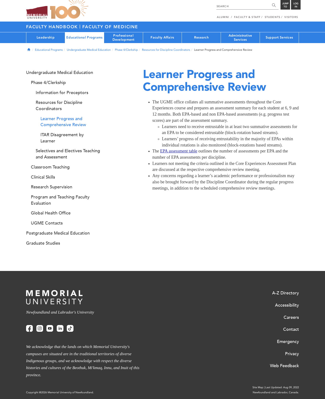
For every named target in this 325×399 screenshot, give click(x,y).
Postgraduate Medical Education (58, 233)
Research (201, 37)
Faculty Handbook (52, 26)
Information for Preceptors (62, 92)
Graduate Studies (43, 243)
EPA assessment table (178, 151)
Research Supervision (51, 187)
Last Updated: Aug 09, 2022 (282, 387)
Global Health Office (51, 213)
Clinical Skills (43, 177)
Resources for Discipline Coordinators (166, 49)
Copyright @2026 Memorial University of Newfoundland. (60, 392)
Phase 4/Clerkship (126, 49)
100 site (69, 9)
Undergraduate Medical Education (89, 49)
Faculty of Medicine (110, 26)
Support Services (279, 37)
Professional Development (123, 38)
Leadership (46, 37)
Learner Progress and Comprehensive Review (63, 122)
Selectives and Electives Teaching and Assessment (68, 154)
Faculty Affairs (162, 37)
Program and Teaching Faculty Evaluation (60, 200)
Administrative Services (240, 38)
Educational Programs (84, 37)
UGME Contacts (47, 223)
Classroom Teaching (50, 167)
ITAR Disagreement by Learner (62, 138)
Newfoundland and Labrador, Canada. (276, 392)
